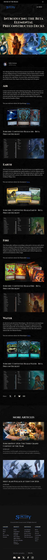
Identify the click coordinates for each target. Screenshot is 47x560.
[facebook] (15, 396)
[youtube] (19, 557)
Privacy (37, 539)
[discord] (14, 557)
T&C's (36, 540)
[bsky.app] (19, 396)
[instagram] (32, 557)
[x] (10, 396)
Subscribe (30, 553)
